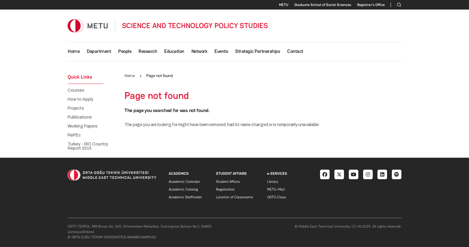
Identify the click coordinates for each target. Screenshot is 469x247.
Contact (295, 51)
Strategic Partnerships (257, 51)
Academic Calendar (184, 181)
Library (272, 181)
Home (74, 51)
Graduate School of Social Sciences (322, 4)
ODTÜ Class (276, 197)
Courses (76, 90)
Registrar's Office (371, 4)
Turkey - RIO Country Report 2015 (88, 146)
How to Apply (80, 99)
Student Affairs (228, 181)
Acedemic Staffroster (185, 197)
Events (221, 51)
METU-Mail (276, 189)
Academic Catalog (183, 189)
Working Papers (83, 126)
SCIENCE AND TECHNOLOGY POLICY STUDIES (195, 25)
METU (283, 4)
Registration (225, 189)
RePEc (74, 135)
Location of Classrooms (234, 197)
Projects (76, 108)
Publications (80, 117)
